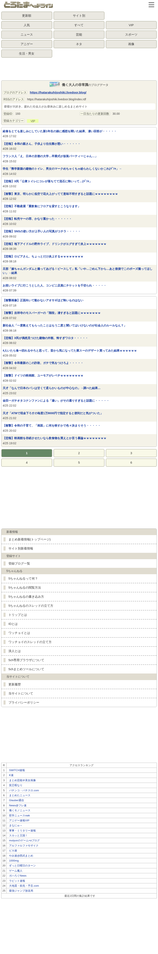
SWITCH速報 (17, 770)
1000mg (14, 860)
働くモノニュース (19, 810)
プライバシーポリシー (23, 702)
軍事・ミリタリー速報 (22, 830)
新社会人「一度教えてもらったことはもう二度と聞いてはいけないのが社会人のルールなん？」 (65, 325)
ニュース (27, 34)
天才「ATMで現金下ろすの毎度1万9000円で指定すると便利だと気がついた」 (53, 413)
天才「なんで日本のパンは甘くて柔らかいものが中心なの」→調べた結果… (52, 388)
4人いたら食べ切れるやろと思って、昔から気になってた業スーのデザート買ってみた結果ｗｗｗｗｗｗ (70, 350)
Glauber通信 (16, 800)
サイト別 (79, 15)
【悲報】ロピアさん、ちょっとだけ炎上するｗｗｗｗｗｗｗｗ (43, 256)
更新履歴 (14, 684)
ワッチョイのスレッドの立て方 (30, 642)
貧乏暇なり (15, 785)
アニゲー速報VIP (19, 820)
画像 (131, 44)
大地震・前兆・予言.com (24, 885)
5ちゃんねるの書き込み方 (26, 596)
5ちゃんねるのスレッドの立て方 (30, 605)
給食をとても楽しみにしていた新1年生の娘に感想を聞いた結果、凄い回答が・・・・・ (60, 131)
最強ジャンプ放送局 (21, 890)
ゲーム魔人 (15, 870)
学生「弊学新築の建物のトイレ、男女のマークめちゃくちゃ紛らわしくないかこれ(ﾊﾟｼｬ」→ (62, 168)
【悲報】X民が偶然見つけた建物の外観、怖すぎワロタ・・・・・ (45, 338)
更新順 (26, 15)
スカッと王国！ (18, 835)
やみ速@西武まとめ (21, 855)
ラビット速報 (17, 880)
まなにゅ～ (15, 825)
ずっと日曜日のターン (22, 865)
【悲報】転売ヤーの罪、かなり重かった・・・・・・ (37, 218)
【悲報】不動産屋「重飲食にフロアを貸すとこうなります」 (41, 206)
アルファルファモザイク (23, 845)
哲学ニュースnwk (19, 815)
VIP (131, 25)
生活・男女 (26, 53)
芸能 (79, 34)
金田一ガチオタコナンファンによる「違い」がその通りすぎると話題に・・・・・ (56, 400)
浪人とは (14, 651)
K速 (11, 775)
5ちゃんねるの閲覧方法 (24, 587)
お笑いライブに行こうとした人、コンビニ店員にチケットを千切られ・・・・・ (54, 285)
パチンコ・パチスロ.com (24, 790)
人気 (27, 25)
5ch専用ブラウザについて (26, 660)
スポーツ (131, 34)
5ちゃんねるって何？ (23, 578)
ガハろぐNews (18, 875)
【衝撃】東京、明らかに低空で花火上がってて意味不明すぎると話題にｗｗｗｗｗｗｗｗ (60, 193)
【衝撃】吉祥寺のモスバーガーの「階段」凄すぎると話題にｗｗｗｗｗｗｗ (52, 312)
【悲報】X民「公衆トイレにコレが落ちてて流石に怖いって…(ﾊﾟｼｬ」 (47, 181)
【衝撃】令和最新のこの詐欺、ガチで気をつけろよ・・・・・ (43, 363)
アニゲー (27, 44)
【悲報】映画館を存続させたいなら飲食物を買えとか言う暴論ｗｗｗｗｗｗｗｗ (54, 438)
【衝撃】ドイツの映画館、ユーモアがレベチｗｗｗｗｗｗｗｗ (43, 375)
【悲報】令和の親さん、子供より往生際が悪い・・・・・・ (41, 143)
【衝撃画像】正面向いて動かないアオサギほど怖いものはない (43, 300)
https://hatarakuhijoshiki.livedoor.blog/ (58, 92)
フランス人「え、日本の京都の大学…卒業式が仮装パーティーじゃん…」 (50, 156)
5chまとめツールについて (26, 669)
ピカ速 (13, 850)
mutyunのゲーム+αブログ (24, 840)
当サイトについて (20, 693)
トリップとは (17, 614)
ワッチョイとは (19, 633)
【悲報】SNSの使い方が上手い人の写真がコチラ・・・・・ (42, 231)
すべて (79, 25)
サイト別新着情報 (20, 548)
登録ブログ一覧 (19, 563)
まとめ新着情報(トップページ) (29, 539)
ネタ (79, 44)
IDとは (13, 623)
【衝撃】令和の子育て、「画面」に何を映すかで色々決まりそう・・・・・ (52, 425)
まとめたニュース (19, 795)
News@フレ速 (18, 805)
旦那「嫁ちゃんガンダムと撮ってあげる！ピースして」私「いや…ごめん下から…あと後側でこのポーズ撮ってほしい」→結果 (77, 271)
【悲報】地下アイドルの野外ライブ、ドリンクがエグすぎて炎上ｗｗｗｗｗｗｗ (54, 244)
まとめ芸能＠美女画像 (22, 780)
